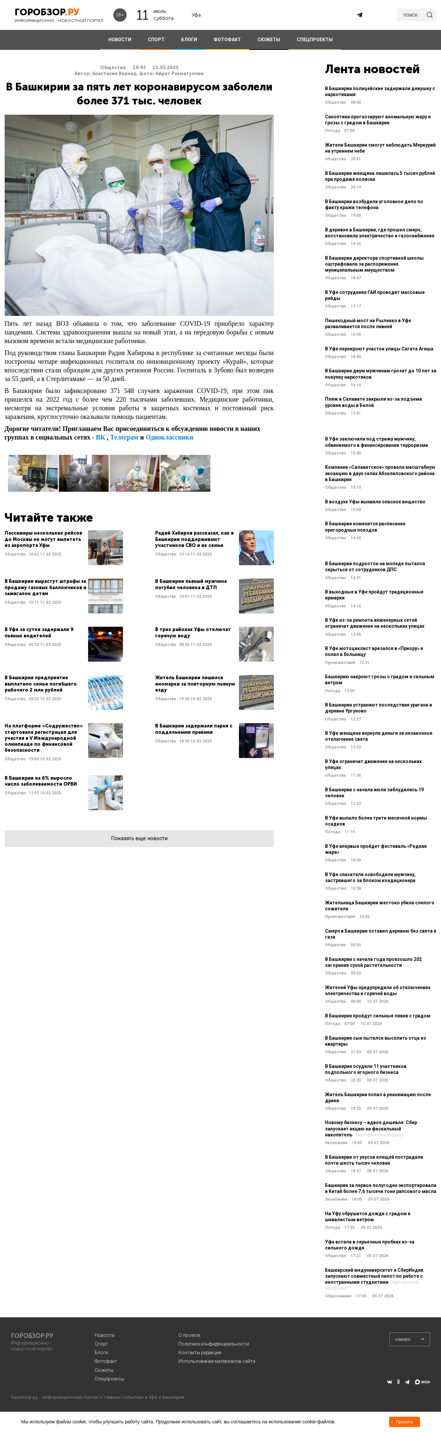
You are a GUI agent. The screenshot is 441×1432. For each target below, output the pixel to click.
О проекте (189, 1335)
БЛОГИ (189, 39)
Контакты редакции (199, 1352)
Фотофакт (106, 1361)
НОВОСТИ (119, 39)
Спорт (101, 1344)
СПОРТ (156, 39)
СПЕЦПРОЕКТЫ (315, 39)
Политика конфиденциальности (213, 1344)
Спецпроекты (109, 1378)
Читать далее (64, 547)
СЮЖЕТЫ (269, 39)
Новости (104, 1335)
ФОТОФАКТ (227, 39)
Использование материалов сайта (216, 1361)
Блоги (101, 1352)
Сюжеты (104, 1370)
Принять (404, 1421)
